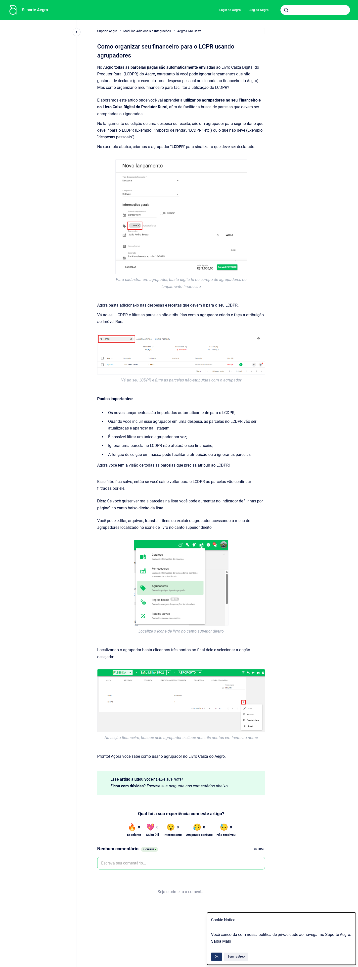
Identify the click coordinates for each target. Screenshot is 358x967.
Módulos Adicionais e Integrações (147, 31)
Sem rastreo (236, 956)
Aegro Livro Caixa (189, 31)
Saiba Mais (221, 941)
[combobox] (315, 10)
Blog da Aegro (258, 10)
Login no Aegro (230, 10)
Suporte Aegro (35, 9)
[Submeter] (286, 10)
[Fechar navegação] (77, 32)
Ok (217, 956)
